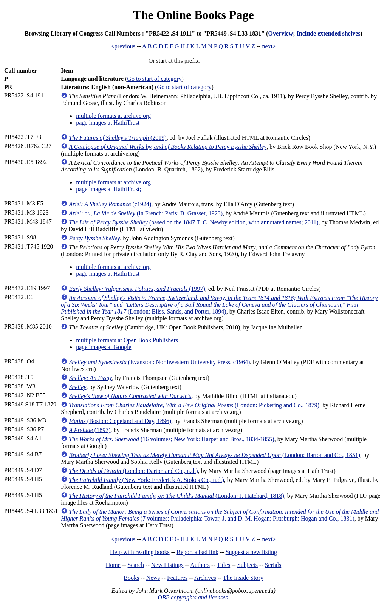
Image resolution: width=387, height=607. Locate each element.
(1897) (89, 430)
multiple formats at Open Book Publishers (127, 340)
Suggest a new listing (251, 552)
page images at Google (103, 347)
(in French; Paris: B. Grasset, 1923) (146, 213)
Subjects (247, 565)
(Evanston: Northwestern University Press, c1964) (159, 362)
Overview (280, 33)
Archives (205, 578)
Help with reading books (140, 552)
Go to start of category (154, 79)
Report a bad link (197, 552)
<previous (123, 46)
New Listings (167, 565)
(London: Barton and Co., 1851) (214, 455)
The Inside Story (243, 578)
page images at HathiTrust (107, 122)
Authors (200, 565)
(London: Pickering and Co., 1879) (194, 405)
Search (136, 565)
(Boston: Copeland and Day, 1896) (120, 421)
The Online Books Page (193, 15)
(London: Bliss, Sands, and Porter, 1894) (219, 305)
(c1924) (110, 204)
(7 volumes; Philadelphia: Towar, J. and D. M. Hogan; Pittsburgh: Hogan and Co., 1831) (220, 515)
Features (177, 578)
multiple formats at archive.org (113, 116)
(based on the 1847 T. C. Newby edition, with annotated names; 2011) (193, 222)
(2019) (117, 137)
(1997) (137, 289)
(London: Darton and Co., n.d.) (133, 471)
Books (131, 578)
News (153, 578)
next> (269, 46)
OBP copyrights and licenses (193, 597)
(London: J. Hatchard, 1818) (176, 496)
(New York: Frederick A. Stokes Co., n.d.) (146, 480)
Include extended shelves (329, 33)
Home (113, 565)
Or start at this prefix (174, 60)
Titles (223, 565)
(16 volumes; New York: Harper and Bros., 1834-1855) (171, 439)
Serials (273, 565)
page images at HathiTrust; (108, 189)
